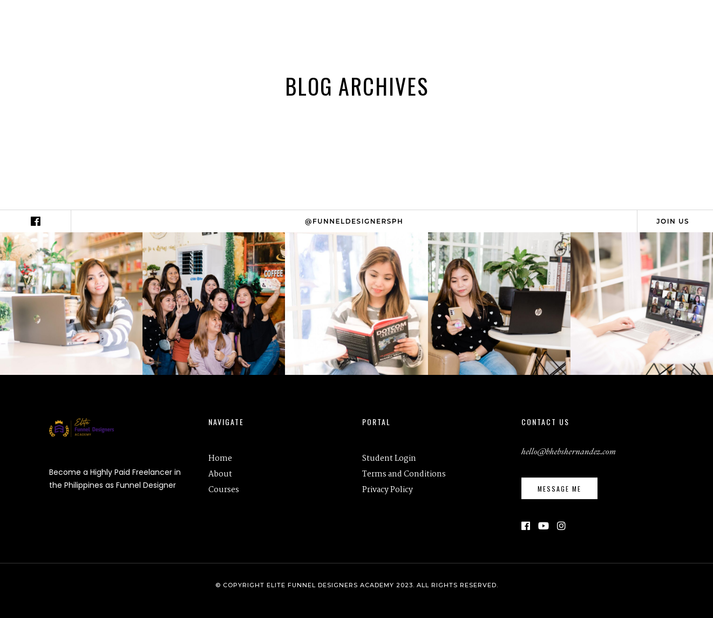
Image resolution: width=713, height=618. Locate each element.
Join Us (672, 221)
